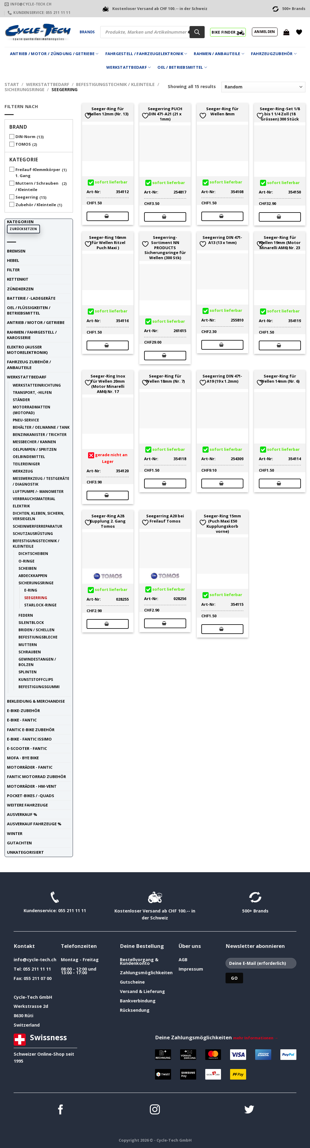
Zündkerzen (20, 289)
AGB (183, 959)
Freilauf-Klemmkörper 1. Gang (37, 173)
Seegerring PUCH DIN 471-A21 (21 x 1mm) (165, 113)
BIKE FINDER (228, 32)
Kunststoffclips (35, 679)
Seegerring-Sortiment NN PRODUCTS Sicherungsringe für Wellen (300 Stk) (165, 247)
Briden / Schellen (36, 629)
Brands (87, 32)
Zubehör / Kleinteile (35, 204)
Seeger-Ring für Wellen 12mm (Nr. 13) (107, 111)
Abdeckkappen (32, 575)
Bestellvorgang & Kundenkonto (139, 961)
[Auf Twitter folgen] (249, 1110)
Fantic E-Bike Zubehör (30, 729)
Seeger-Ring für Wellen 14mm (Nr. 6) (279, 379)
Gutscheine (132, 982)
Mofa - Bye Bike (23, 757)
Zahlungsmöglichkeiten (146, 972)
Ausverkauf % (22, 814)
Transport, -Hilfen (32, 392)
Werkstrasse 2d (31, 1006)
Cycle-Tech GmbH (33, 997)
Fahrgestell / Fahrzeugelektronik (146, 54)
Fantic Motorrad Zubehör (36, 776)
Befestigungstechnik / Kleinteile (115, 84)
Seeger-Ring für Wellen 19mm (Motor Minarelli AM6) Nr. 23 (280, 242)
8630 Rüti (23, 1015)
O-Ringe (26, 561)
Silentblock (31, 622)
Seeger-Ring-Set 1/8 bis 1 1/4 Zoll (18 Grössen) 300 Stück (280, 113)
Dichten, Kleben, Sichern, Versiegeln (38, 516)
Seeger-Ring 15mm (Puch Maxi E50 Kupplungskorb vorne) (222, 523)
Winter (14, 833)
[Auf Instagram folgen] (155, 1110)
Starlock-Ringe (40, 604)
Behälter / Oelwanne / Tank (41, 427)
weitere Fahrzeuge (27, 805)
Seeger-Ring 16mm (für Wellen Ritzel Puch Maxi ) (107, 242)
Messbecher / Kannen (34, 441)
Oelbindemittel (29, 456)
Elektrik (21, 505)
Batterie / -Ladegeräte (31, 298)
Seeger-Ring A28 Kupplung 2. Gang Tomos (108, 521)
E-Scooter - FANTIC (27, 748)
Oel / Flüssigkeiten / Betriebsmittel (28, 310)
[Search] (197, 32)
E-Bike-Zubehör (23, 710)
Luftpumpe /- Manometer (38, 491)
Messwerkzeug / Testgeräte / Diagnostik (41, 481)
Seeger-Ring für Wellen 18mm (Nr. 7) (165, 379)
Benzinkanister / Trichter (40, 434)
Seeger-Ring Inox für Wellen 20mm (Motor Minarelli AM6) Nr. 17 (108, 384)
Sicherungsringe (25, 89)
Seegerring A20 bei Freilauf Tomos (165, 518)
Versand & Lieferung (142, 991)
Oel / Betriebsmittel (182, 67)
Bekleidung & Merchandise (36, 701)
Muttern (27, 644)
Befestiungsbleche (38, 637)
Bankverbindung (138, 1001)
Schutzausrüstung (33, 533)
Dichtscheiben (33, 553)
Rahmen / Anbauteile (219, 54)
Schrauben (29, 651)
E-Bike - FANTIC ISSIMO (29, 739)
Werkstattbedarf (128, 67)
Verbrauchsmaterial (34, 498)
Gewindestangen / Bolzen (37, 662)
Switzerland (27, 1025)
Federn (25, 615)
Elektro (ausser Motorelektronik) (27, 349)
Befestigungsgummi (39, 686)
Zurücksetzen (23, 229)
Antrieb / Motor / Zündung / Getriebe (54, 54)
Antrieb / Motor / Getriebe (35, 322)
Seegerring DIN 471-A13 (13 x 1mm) (222, 240)
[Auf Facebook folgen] (61, 1110)
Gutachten (19, 843)
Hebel (13, 260)
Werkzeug (23, 471)
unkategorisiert (25, 852)
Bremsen (16, 251)
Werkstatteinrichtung (37, 385)
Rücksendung (135, 1010)
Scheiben (27, 568)
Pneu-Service (26, 419)
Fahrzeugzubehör (274, 54)
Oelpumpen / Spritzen (35, 449)
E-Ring (30, 590)
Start (12, 84)
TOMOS (23, 144)
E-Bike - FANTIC (22, 720)
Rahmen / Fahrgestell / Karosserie (32, 334)
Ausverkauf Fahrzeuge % (34, 823)
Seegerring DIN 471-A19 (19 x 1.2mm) (222, 379)
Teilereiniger (26, 463)
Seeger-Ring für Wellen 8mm (222, 111)
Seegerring (26, 197)
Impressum (191, 969)
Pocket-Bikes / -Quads (30, 795)
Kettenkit (17, 279)
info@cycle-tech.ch (35, 959)
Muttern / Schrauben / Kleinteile (36, 186)
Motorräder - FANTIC (29, 767)
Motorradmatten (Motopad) (31, 409)
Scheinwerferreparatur (37, 526)
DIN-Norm (25, 136)
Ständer (21, 399)
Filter (13, 269)
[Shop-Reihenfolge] (263, 87)
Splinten (27, 671)
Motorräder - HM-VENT (32, 786)
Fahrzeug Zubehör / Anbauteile (29, 364)
